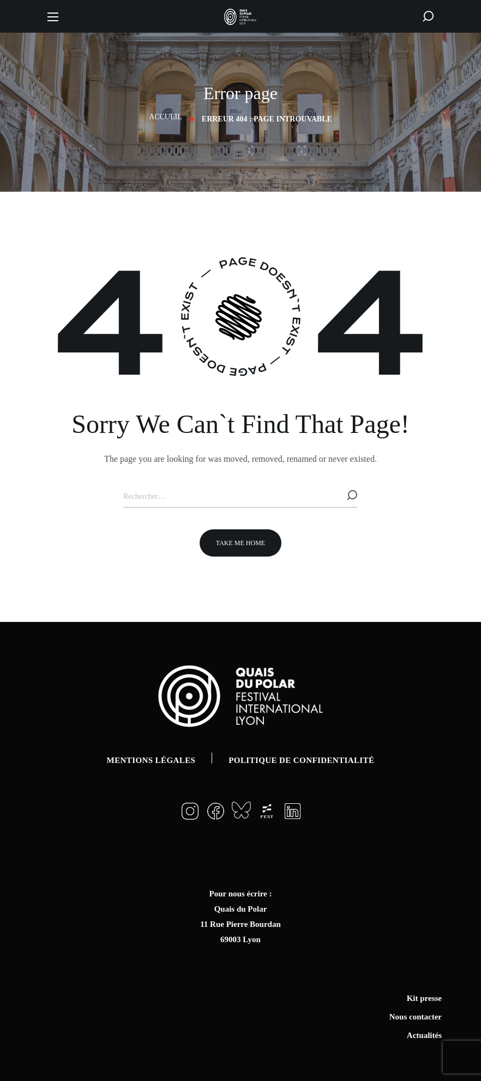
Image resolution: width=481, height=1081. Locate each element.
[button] (428, 16)
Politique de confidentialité (301, 760)
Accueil (165, 117)
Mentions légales (151, 760)
